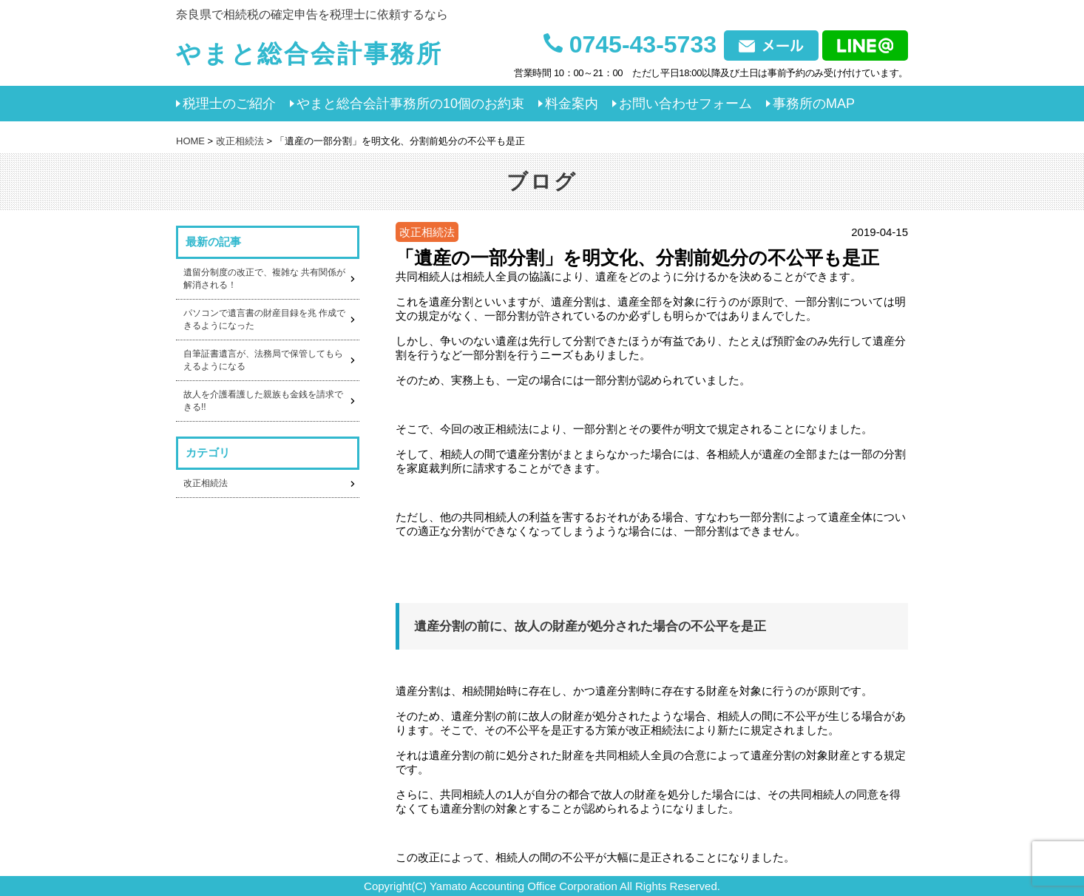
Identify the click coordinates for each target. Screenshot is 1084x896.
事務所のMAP (814, 103)
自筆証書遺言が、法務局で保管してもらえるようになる (263, 359)
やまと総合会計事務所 (309, 53)
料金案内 (571, 103)
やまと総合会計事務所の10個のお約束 (410, 103)
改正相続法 (205, 483)
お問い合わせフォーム (685, 103)
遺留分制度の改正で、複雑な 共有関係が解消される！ (264, 278)
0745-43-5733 (630, 43)
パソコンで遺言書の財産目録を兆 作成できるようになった (264, 319)
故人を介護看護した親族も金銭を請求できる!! (263, 400)
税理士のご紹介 (229, 103)
